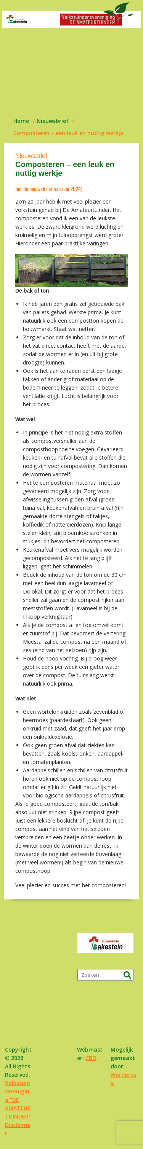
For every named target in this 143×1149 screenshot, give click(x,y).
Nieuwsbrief (31, 156)
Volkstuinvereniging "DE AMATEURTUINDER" (18, 1099)
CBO (90, 1057)
